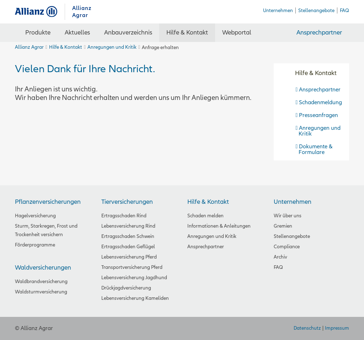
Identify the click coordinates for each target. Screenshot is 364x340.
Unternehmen (292, 202)
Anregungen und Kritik (111, 47)
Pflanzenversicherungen (48, 202)
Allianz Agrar (40, 11)
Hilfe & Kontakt (65, 47)
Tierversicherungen (127, 202)
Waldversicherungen (43, 267)
